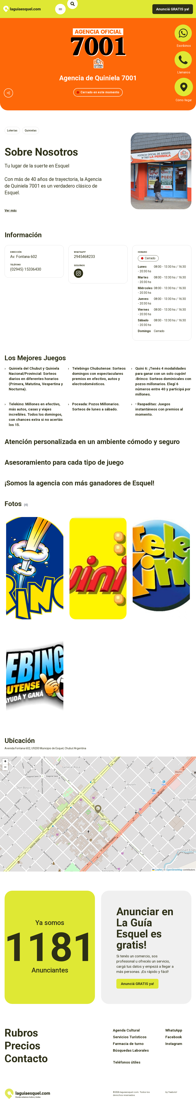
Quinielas (31, 130)
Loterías (12, 130)
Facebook (173, 1037)
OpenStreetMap (174, 869)
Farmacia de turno (128, 1043)
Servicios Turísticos (129, 1037)
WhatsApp (173, 1030)
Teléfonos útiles (126, 1062)
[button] (98, 809)
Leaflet (157, 869)
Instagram (173, 1043)
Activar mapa (6, 758)
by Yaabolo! (171, 1092)
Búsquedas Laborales (131, 1050)
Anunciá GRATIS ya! (172, 9)
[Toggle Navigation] (60, 9)
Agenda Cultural (126, 1030)
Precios (22, 1046)
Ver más (11, 210)
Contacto (26, 1058)
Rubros (21, 1033)
